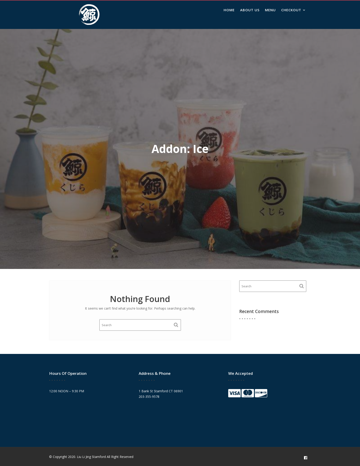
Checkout (291, 10)
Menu (270, 10)
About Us (249, 10)
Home (229, 10)
